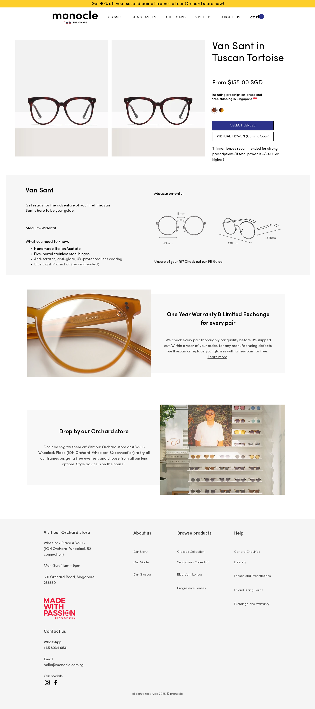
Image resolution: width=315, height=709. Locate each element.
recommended (85, 264)
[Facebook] (55, 682)
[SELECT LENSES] (243, 125)
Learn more (217, 357)
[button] (257, 17)
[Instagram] (47, 682)
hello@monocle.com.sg (64, 665)
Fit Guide (215, 262)
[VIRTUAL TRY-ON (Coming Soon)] (243, 136)
